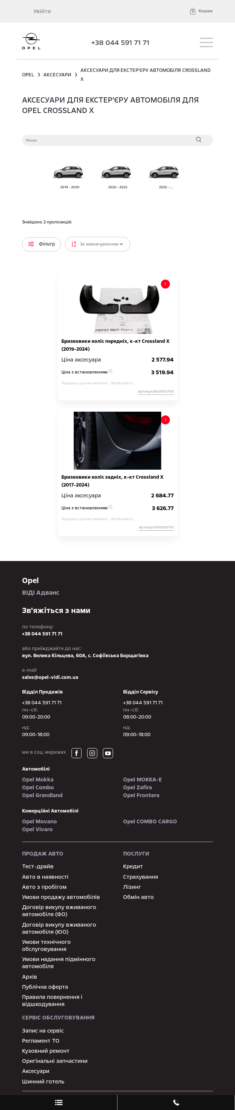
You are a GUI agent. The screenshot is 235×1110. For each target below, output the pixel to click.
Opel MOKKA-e (142, 779)
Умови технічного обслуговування (46, 945)
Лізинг (132, 887)
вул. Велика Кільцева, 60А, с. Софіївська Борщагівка (85, 655)
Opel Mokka (38, 779)
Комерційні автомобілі (50, 811)
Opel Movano (39, 821)
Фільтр (41, 244)
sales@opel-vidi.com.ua (50, 677)
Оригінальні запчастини (55, 1061)
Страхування (140, 877)
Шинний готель (43, 1081)
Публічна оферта (45, 987)
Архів (29, 977)
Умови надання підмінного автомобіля (58, 962)
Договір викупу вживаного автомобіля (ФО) (59, 910)
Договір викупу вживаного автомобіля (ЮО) (59, 928)
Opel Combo (38, 787)
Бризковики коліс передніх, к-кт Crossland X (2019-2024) (115, 345)
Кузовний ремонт (46, 1051)
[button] (201, 11)
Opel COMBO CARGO (150, 821)
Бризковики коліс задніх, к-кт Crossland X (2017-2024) (112, 481)
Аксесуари (35, 1071)
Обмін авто (138, 897)
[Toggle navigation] (206, 42)
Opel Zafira (137, 787)
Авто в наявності (45, 877)
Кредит (133, 866)
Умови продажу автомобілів (61, 897)
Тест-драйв (38, 866)
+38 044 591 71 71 (120, 43)
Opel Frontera (141, 795)
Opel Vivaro (37, 829)
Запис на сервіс (43, 1030)
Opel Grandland (42, 795)
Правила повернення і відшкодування (52, 1000)
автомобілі (36, 769)
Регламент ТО (40, 1041)
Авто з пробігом (44, 887)
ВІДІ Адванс (117, 586)
